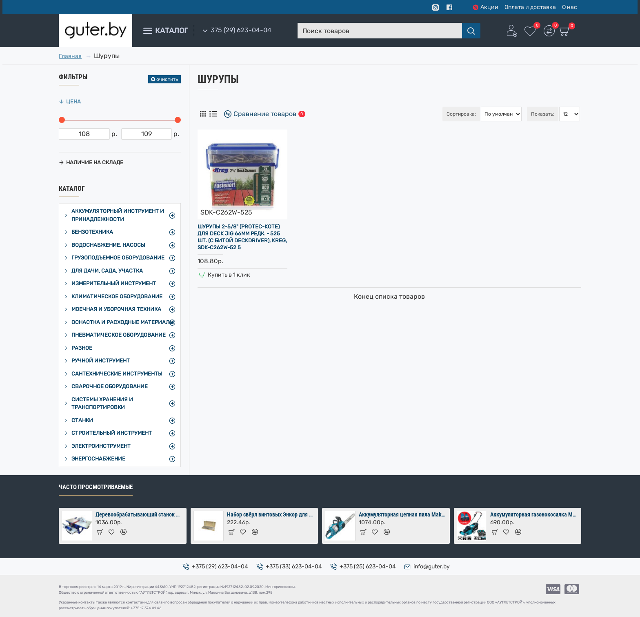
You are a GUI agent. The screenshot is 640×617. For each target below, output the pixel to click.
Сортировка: (418, 114)
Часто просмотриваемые (96, 487)
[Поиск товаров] (471, 30)
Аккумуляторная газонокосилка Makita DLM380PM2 (534, 514)
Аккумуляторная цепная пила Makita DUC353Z (403, 514)
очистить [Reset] (167, 79)
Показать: (542, 114)
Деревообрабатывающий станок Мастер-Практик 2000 (140, 514)
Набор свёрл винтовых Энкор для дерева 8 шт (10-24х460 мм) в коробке (271, 514)
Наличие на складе (94, 162)
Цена (73, 101)
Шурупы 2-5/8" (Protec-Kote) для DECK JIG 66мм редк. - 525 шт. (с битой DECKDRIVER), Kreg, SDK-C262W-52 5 (242, 237)
